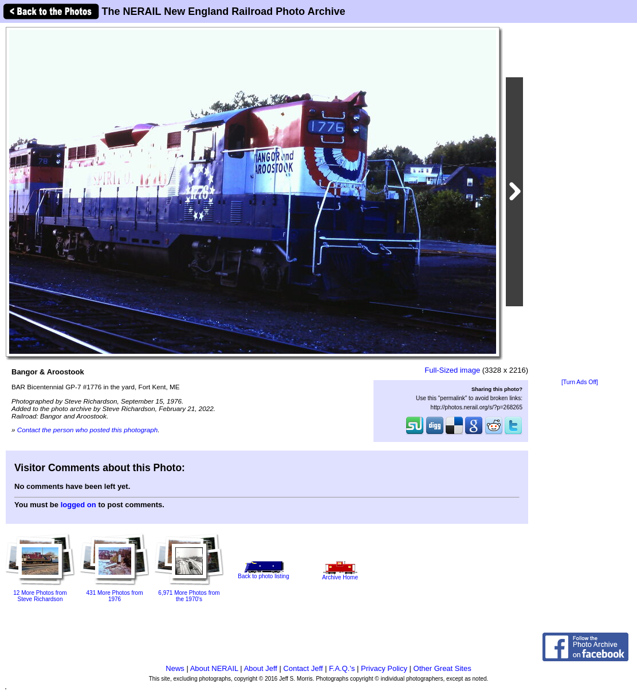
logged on (78, 504)
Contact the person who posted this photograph (87, 429)
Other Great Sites (442, 668)
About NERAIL (214, 668)
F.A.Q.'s (342, 668)
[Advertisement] (580, 201)
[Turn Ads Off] (579, 382)
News (175, 668)
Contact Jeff (303, 668)
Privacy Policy (384, 668)
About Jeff (260, 668)
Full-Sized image (452, 370)
